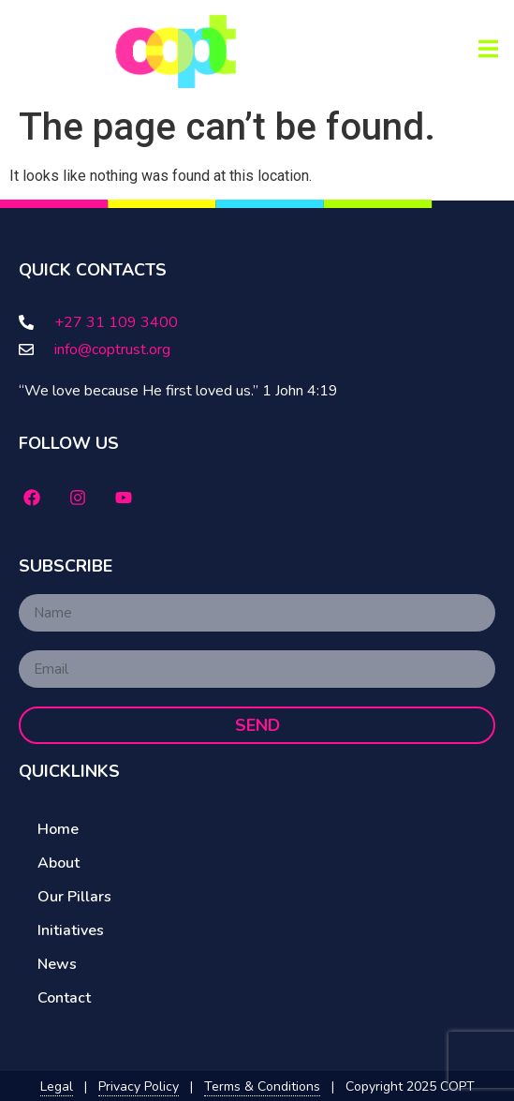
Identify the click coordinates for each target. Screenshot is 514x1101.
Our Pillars (74, 896)
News (57, 964)
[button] (488, 48)
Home (58, 829)
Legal (56, 1086)
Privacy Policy (138, 1086)
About (58, 863)
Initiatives (70, 930)
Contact (64, 998)
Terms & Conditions (262, 1086)
